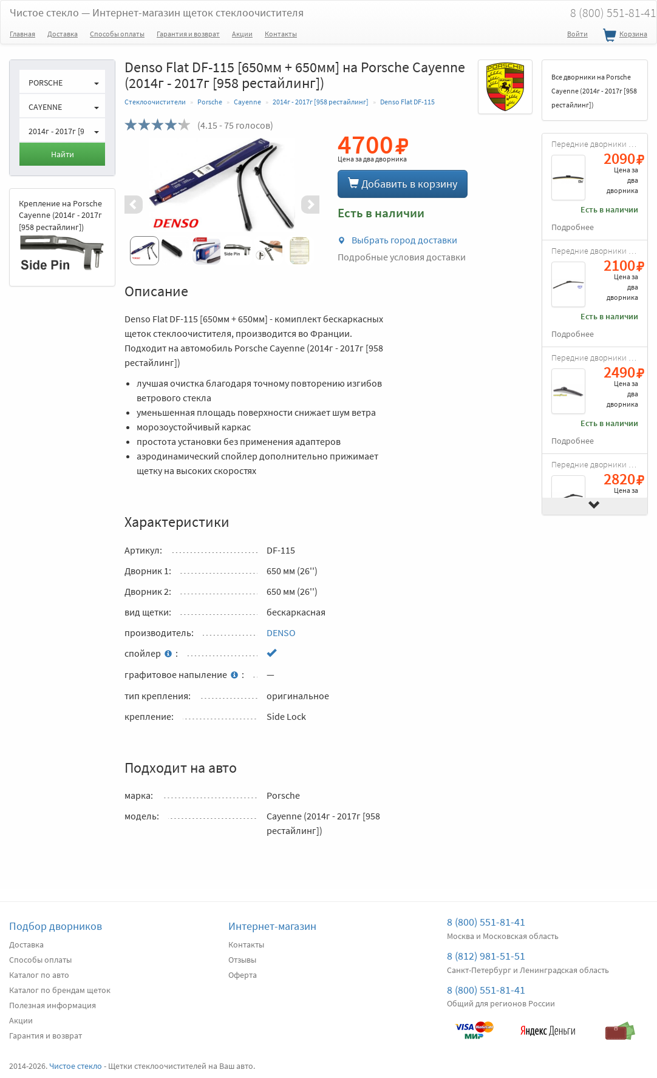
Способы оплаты (117, 33)
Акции (242, 33)
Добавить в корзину (402, 184)
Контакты (281, 33)
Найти (62, 154)
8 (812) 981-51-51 (486, 956)
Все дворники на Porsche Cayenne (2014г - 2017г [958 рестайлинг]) (594, 90)
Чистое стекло (157, 12)
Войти (577, 33)
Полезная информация (52, 1005)
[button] (139, 204)
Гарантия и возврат (188, 33)
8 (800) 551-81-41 (486, 922)
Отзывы (242, 959)
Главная (22, 33)
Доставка (62, 33)
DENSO (281, 632)
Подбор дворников (55, 926)
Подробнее (572, 227)
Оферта (242, 974)
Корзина (623, 36)
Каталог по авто (39, 974)
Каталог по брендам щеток (60, 990)
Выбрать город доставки (397, 240)
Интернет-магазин (272, 926)
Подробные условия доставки (402, 257)
